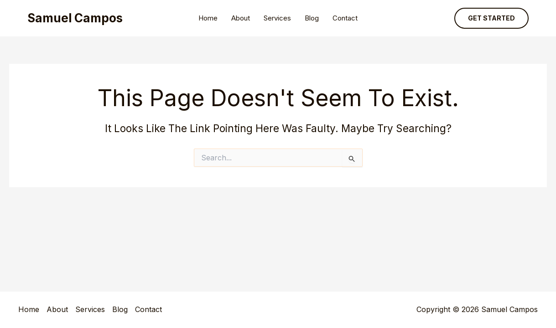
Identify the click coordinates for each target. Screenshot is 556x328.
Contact (345, 18)
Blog (312, 18)
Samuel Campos (75, 18)
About (240, 18)
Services (277, 18)
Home (208, 18)
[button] (491, 18)
